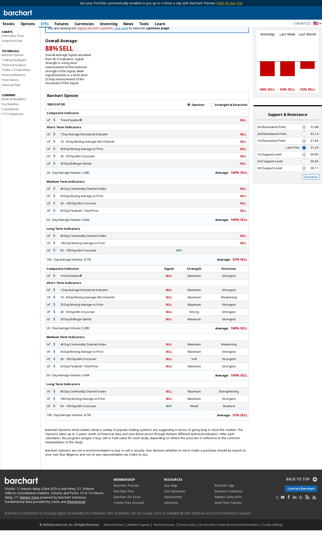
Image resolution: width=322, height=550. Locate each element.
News (128, 23)
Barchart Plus (124, 511)
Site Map (170, 505)
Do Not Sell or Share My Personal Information (229, 544)
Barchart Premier (126, 505)
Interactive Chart (13, 55)
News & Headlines (14, 119)
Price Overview (12, 36)
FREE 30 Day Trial (229, 3)
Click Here (121, 47)
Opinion (195, 124)
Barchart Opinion (13, 74)
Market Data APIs (228, 516)
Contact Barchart (301, 508)
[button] (317, 24)
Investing (108, 23)
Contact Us (175, 533)
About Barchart (114, 544)
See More (311, 196)
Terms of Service (164, 544)
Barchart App (224, 505)
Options (28, 23)
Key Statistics (10, 123)
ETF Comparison (12, 133)
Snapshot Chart (12, 60)
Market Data (29, 517)
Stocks (9, 23)
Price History (10, 99)
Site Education (175, 511)
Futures (62, 23)
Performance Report (15, 41)
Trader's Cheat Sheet (16, 89)
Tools (144, 23)
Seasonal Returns (13, 94)
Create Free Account (129, 522)
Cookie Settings (272, 544)
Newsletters (173, 516)
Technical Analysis (14, 84)
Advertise (171, 522)
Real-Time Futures (228, 522)
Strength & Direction (228, 124)
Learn (160, 23)
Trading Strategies (14, 79)
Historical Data (11, 104)
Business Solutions (229, 511)
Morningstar (76, 521)
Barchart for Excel (127, 516)
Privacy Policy (187, 544)
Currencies (84, 23)
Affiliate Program (138, 544)
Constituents (10, 128)
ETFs (45, 23)
